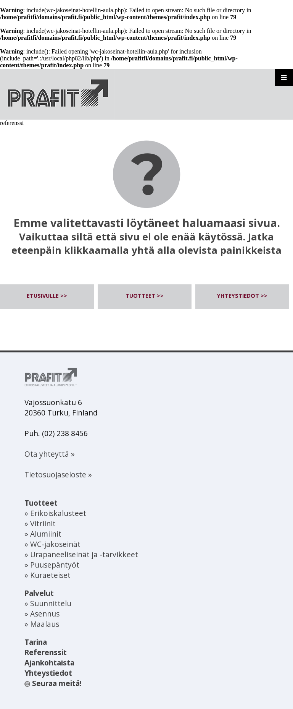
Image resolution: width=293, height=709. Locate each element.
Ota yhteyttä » (49, 454)
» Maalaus (41, 624)
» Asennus (42, 613)
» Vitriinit (40, 523)
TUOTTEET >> (145, 295)
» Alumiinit (42, 534)
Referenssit (45, 652)
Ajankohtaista (49, 662)
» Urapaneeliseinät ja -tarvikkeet (81, 554)
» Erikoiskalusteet (55, 513)
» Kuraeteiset (47, 575)
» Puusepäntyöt (51, 565)
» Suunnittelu (47, 603)
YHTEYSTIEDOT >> (242, 295)
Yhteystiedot (48, 673)
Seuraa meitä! (53, 683)
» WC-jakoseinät (52, 544)
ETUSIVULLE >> (47, 295)
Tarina (35, 642)
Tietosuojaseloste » (58, 474)
